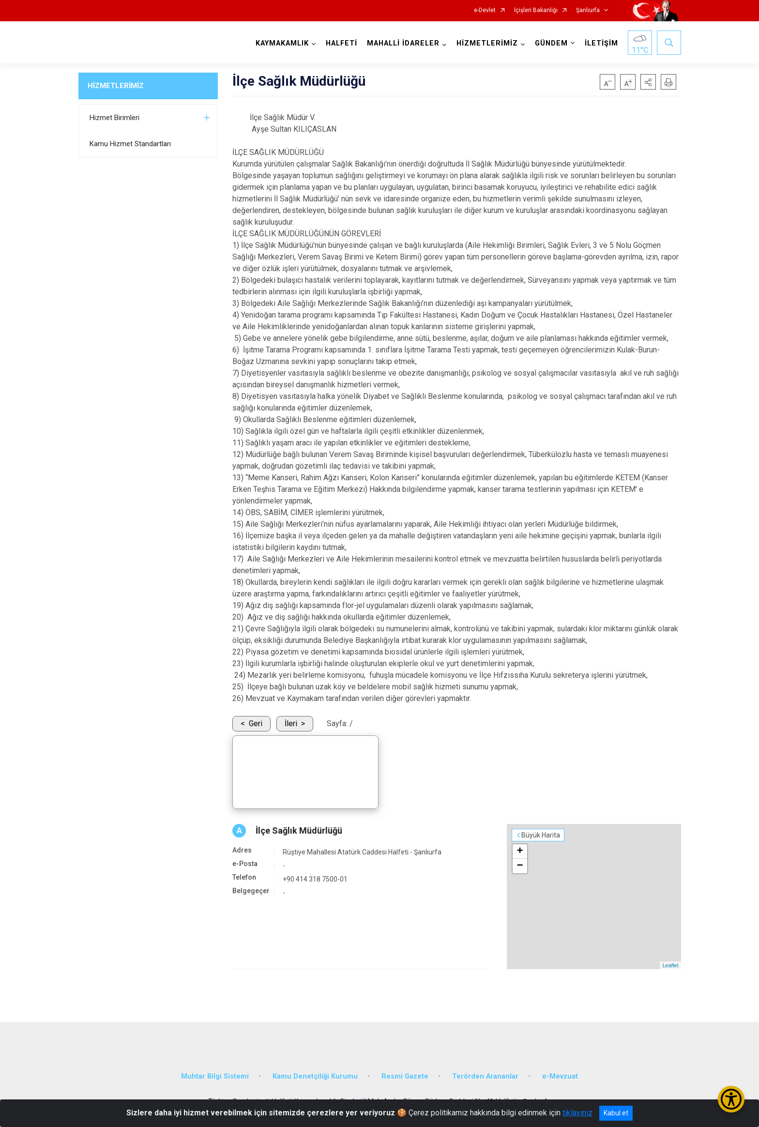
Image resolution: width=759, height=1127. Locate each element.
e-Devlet (485, 10)
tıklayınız (577, 1112)
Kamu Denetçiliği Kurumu (315, 1076)
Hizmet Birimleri (114, 117)
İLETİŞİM (601, 43)
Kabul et (616, 1113)
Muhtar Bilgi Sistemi (215, 1076)
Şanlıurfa (588, 10)
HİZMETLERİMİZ (116, 85)
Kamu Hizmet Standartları (130, 143)
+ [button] (519, 851)
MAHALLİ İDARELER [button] (403, 43)
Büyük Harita (540, 835)
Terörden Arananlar (485, 1076)
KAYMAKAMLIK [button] (282, 43)
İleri (291, 723)
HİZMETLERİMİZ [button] (487, 43)
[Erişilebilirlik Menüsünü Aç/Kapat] (731, 1099)
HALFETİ (341, 43)
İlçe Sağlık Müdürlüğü (299, 830)
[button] (648, 82)
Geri (255, 723)
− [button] (519, 866)
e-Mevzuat (560, 1076)
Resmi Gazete (404, 1076)
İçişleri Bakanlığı (536, 10)
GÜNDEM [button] (551, 43)
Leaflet (670, 965)
